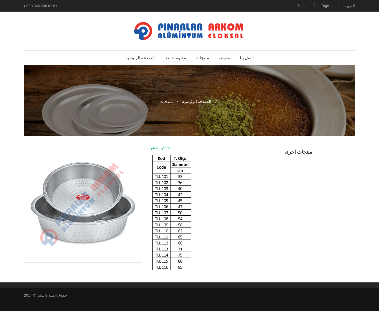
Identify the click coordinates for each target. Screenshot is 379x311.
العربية (350, 6)
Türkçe (303, 6)
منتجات (166, 101)
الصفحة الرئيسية (196, 101)
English (326, 6)
